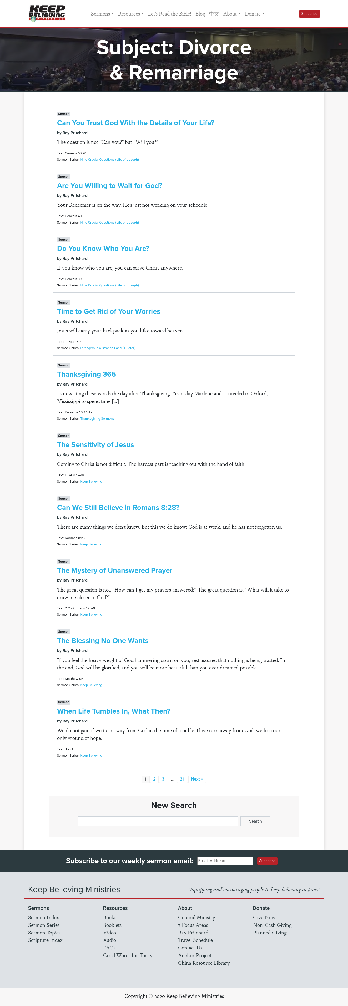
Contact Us (190, 947)
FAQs (109, 947)
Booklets (112, 924)
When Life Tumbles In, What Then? (113, 711)
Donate (253, 13)
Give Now (264, 917)
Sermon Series (43, 924)
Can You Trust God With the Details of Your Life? (135, 122)
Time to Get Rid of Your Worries (108, 311)
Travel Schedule (195, 939)
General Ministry (196, 917)
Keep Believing (91, 481)
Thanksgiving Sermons (97, 419)
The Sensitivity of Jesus (95, 444)
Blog (200, 13)
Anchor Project (194, 955)
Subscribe (309, 14)
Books (109, 917)
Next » (197, 779)
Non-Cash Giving (272, 924)
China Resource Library (204, 962)
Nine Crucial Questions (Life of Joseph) (109, 159)
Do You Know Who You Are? (103, 248)
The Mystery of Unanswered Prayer (114, 570)
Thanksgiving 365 (86, 374)
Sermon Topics (44, 932)
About (230, 13)
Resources (129, 13)
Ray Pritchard (193, 932)
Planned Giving (269, 932)
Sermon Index (43, 917)
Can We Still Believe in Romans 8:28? (118, 507)
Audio (109, 939)
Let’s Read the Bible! (169, 13)
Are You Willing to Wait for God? (109, 185)
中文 (214, 13)
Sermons (100, 13)
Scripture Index (45, 939)
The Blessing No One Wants (102, 640)
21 (182, 779)
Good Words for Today (128, 955)
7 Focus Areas (193, 924)
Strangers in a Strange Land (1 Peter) (107, 348)
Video (109, 932)
